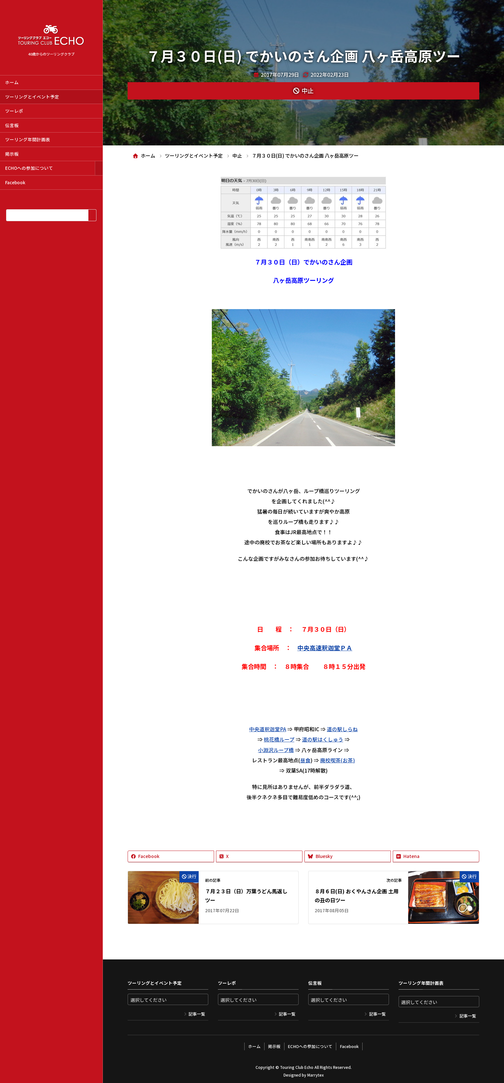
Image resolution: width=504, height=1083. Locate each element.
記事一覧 (196, 1013)
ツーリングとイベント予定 (32, 96)
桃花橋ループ (279, 739)
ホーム (12, 82)
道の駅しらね (342, 729)
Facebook (15, 182)
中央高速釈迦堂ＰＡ (324, 647)
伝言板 (12, 125)
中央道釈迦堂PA (267, 729)
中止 (308, 90)
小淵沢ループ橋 (276, 749)
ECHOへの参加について (29, 168)
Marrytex (315, 1073)
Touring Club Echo (296, 1065)
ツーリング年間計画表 (27, 139)
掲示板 (12, 154)
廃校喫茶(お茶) (337, 760)
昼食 (305, 760)
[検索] (92, 215)
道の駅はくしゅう (322, 739)
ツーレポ (14, 111)
